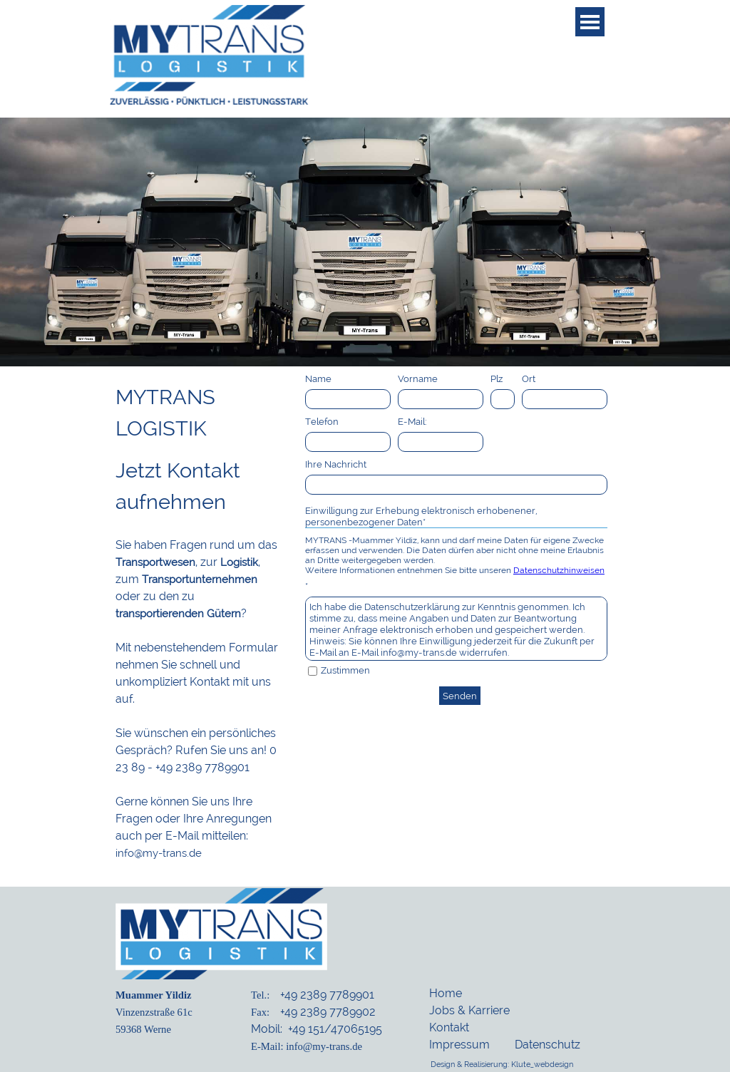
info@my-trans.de (158, 853)
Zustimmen (345, 670)
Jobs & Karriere (469, 1010)
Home (445, 993)
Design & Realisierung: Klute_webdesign (502, 1064)
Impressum (459, 1044)
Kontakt (449, 1027)
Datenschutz (547, 1044)
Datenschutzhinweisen (559, 570)
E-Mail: (412, 421)
